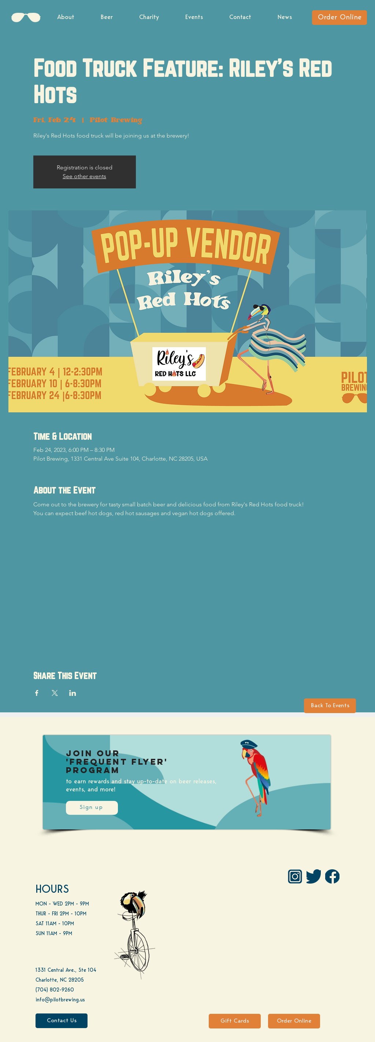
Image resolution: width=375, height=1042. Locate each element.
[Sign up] (92, 808)
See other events (84, 176)
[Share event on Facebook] (36, 693)
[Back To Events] (330, 705)
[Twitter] (314, 876)
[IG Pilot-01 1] (295, 876)
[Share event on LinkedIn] (72, 693)
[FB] (332, 876)
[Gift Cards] (235, 1021)
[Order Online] (339, 17)
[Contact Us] (62, 1020)
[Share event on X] (54, 693)
